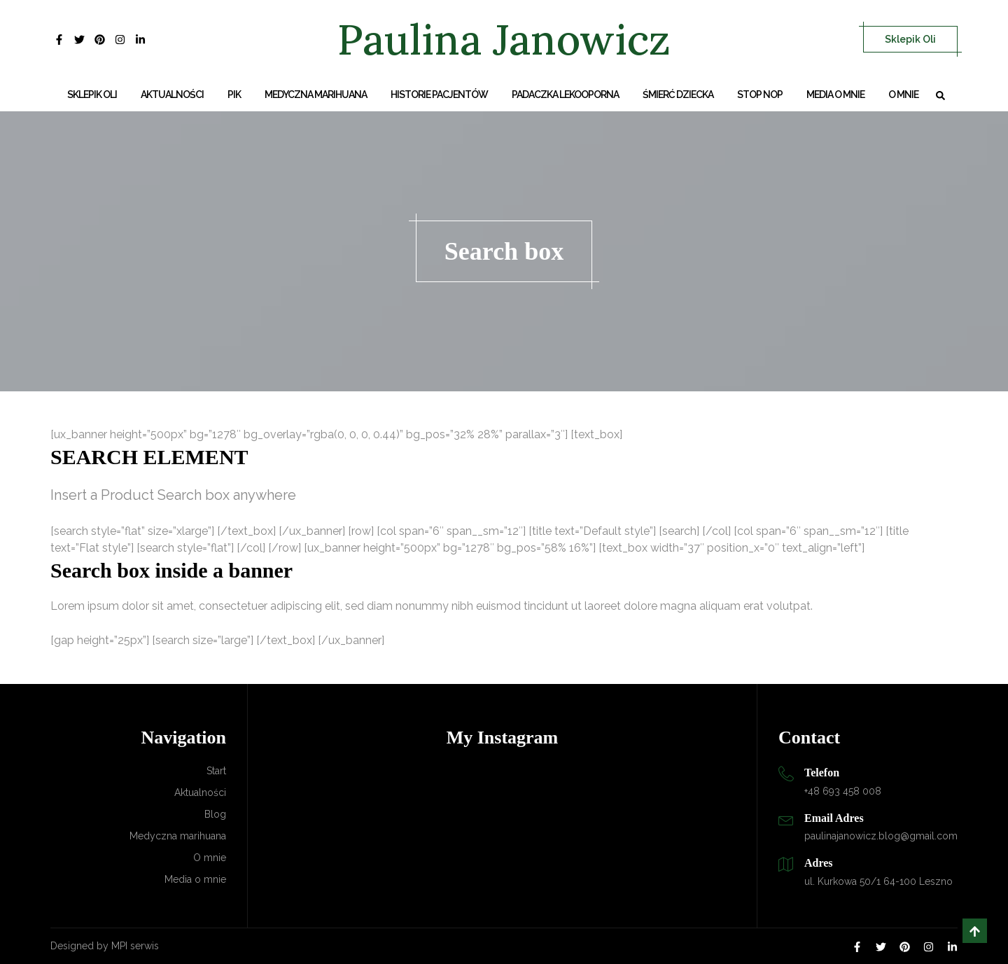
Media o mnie (835, 94)
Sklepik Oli (910, 39)
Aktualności (172, 94)
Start (216, 770)
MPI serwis (135, 945)
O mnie (903, 94)
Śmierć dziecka (678, 94)
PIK (234, 94)
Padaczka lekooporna (565, 94)
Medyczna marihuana (316, 94)
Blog (215, 814)
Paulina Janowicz (504, 39)
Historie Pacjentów (439, 94)
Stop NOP (760, 94)
